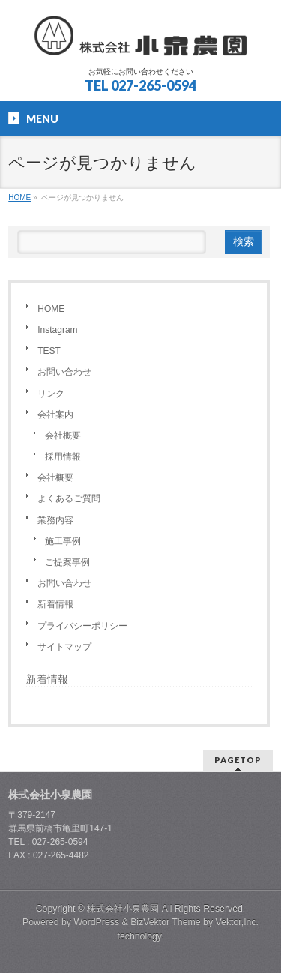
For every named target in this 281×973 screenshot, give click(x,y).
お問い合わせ (64, 372)
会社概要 (63, 435)
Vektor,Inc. (237, 922)
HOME (50, 309)
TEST (49, 351)
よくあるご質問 (68, 498)
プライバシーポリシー (82, 626)
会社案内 (55, 414)
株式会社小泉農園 (123, 908)
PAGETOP (238, 760)
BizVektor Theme (165, 922)
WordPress (96, 922)
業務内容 (55, 520)
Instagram (57, 330)
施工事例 (63, 541)
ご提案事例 (67, 562)
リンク (50, 393)
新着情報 (55, 604)
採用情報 (63, 456)
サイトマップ (64, 647)
